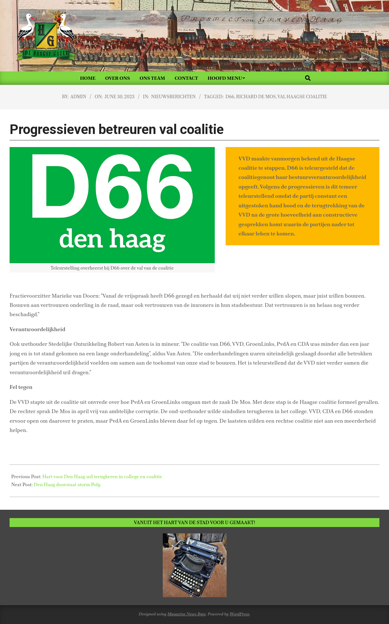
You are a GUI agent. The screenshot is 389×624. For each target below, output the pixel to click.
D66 (230, 97)
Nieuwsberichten (173, 97)
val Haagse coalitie (302, 97)
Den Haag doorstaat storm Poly (67, 484)
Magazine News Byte (187, 614)
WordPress (239, 614)
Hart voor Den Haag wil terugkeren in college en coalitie (102, 476)
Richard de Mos (256, 97)
